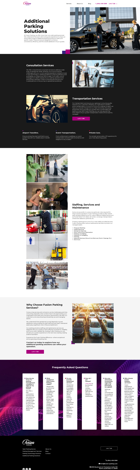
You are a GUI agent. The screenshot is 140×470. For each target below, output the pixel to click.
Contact (47, 453)
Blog (89, 3)
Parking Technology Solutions (32, 453)
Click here (88, 383)
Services (68, 3)
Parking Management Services (32, 451)
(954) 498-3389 (101, 3)
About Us (80, 3)
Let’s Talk (113, 3)
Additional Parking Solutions (31, 455)
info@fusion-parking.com (108, 463)
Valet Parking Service (29, 449)
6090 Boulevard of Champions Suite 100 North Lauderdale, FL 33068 (103, 467)
